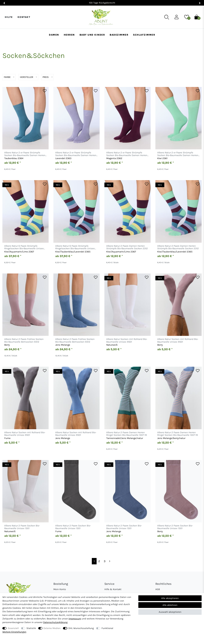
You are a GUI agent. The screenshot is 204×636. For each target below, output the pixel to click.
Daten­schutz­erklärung (55, 622)
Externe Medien (52, 628)
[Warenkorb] (196, 17)
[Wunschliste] (186, 17)
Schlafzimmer (144, 34)
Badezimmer (119, 34)
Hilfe (9, 17)
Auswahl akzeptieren (170, 611)
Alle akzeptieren (170, 598)
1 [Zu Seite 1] (94, 561)
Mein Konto (59, 589)
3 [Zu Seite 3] (105, 561)
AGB (157, 589)
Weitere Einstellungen (14, 631)
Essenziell (13, 628)
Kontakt (24, 17)
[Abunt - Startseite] (101, 17)
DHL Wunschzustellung (81, 628)
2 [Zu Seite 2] (99, 561)
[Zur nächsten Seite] (109, 561)
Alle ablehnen (170, 605)
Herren (69, 34)
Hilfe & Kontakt (112, 589)
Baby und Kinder (92, 34)
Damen (54, 34)
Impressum (75, 618)
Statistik (31, 628)
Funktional (107, 628)
